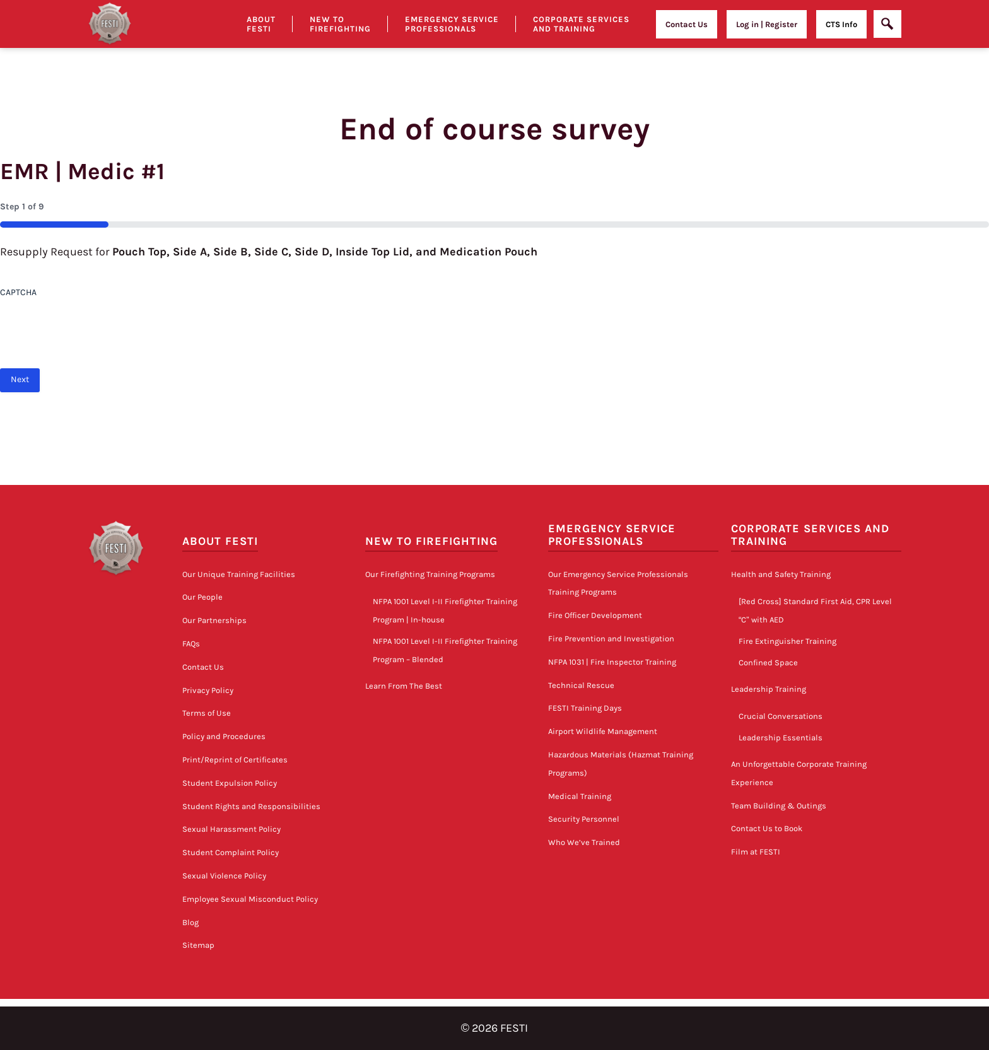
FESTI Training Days (585, 708)
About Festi (261, 24)
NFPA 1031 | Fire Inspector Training (612, 662)
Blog (190, 922)
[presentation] (96, 328)
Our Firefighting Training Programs (430, 574)
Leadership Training (768, 689)
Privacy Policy (207, 690)
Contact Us (686, 24)
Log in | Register (766, 24)
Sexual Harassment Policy (231, 829)
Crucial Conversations (780, 716)
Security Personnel (583, 819)
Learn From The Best (403, 686)
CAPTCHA (18, 292)
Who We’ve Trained (584, 842)
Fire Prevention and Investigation (611, 638)
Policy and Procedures (224, 736)
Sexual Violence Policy (224, 875)
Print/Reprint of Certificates (235, 759)
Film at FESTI (755, 851)
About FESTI (220, 541)
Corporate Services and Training (581, 24)
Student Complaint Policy (230, 852)
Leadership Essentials (780, 737)
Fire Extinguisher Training (787, 641)
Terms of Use (206, 713)
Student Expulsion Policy (229, 783)
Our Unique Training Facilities (238, 574)
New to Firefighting (340, 24)
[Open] (887, 24)
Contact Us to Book (766, 828)
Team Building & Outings (778, 805)
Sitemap (198, 945)
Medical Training (579, 796)
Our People (202, 597)
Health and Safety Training (781, 574)
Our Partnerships (214, 620)
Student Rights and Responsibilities (251, 806)
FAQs (191, 643)
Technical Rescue (581, 685)
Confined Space (768, 662)
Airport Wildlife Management (602, 731)
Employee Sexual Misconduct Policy (250, 899)
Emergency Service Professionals (452, 24)
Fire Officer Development (595, 615)
